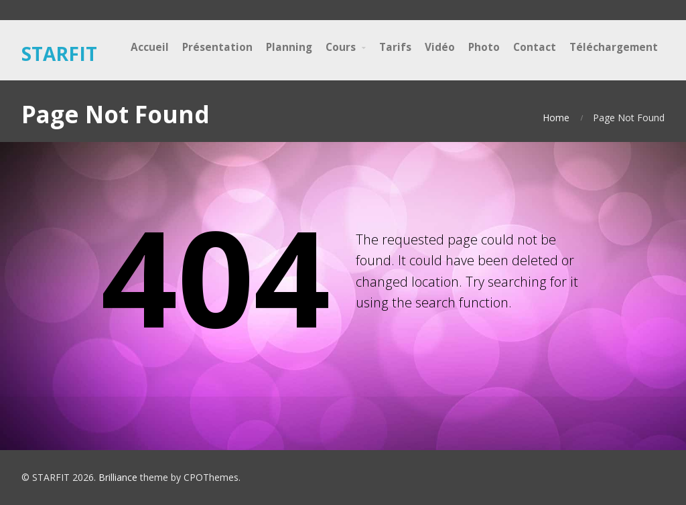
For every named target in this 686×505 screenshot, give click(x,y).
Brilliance (117, 477)
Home (556, 117)
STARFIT (59, 53)
